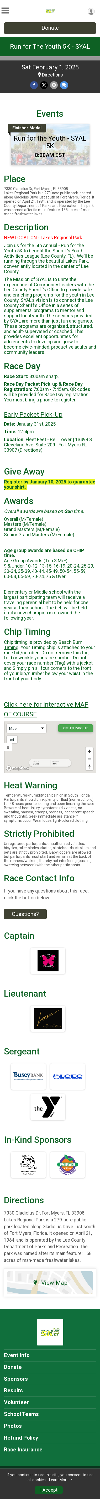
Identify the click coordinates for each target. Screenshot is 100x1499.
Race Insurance (23, 1449)
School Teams (21, 1414)
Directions (52, 75)
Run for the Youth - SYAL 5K (50, 142)
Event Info (17, 1355)
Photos (13, 1426)
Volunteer (16, 1402)
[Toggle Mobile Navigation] (5, 10)
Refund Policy (21, 1438)
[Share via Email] (54, 85)
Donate (50, 28)
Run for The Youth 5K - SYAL (50, 46)
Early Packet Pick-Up (33, 414)
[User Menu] (91, 11)
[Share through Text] (64, 85)
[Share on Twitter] (44, 85)
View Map (50, 1282)
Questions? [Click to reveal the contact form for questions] (25, 914)
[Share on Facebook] (34, 85)
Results (13, 1390)
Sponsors (16, 1379)
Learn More (59, 1480)
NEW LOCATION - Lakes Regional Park (43, 237)
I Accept (48, 1490)
